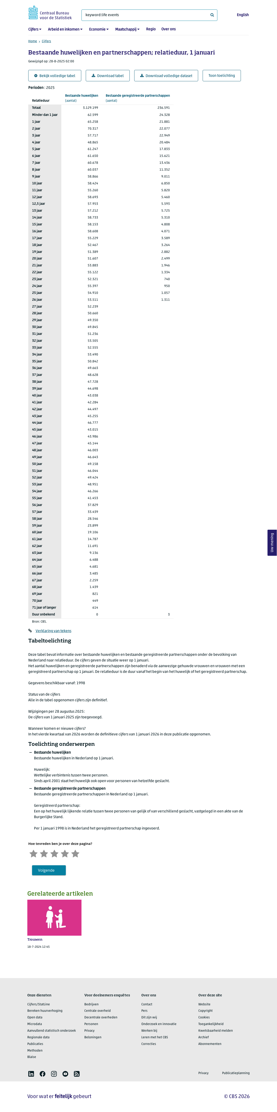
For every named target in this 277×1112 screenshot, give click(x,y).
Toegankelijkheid (211, 1024)
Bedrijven (91, 1004)
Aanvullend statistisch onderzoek (51, 1030)
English (243, 15)
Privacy (89, 1030)
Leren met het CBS (154, 1037)
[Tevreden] (65, 853)
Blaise (31, 1057)
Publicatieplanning (236, 1073)
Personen (91, 1024)
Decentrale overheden (100, 1017)
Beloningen (92, 1037)
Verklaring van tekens (53, 631)
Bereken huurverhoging (44, 1010)
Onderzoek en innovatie (159, 1024)
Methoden (35, 1050)
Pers (144, 1010)
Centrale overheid (97, 1010)
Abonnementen (209, 1044)
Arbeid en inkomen (63, 30)
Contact (146, 1004)
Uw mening (272, 542)
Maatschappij (125, 30)
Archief (203, 1037)
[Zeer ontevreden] (33, 853)
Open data (34, 1017)
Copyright (205, 1010)
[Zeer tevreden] (75, 853)
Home (32, 41)
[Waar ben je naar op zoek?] (149, 15)
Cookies (204, 1017)
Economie (97, 30)
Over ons (168, 29)
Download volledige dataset (166, 76)
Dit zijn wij (149, 1017)
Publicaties (35, 1044)
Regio (151, 29)
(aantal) (81, 98)
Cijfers (33, 30)
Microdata (34, 1024)
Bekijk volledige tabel (54, 76)
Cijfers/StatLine (38, 1004)
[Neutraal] (54, 853)
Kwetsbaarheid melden (215, 1030)
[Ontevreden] (44, 853)
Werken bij (149, 1030)
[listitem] (31, 1074)
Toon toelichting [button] (222, 76)
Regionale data (38, 1037)
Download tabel (108, 76)
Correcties (148, 1044)
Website (204, 1004)
